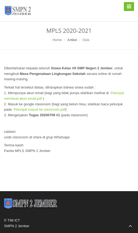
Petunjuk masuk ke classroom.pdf (39, 109)
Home (57, 40)
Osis (86, 40)
